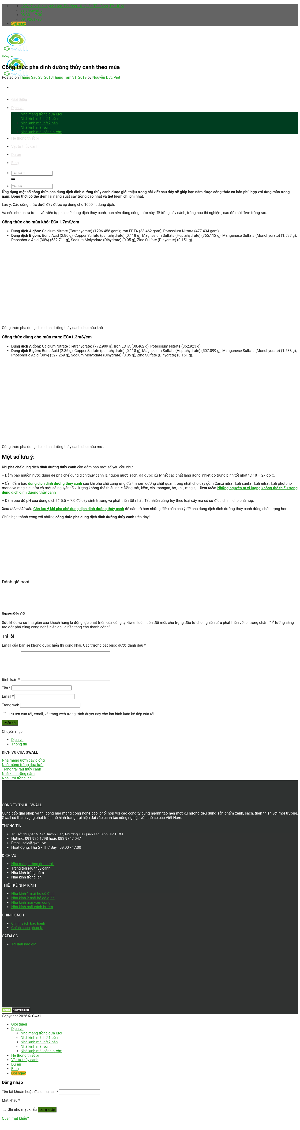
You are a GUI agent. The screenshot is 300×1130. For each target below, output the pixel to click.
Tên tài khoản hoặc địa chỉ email (30, 1097)
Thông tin (7, 56)
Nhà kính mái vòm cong (30, 908)
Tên (6, 693)
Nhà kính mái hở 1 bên (39, 1043)
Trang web (10, 710)
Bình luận (11, 685)
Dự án (16, 1070)
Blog (15, 1074)
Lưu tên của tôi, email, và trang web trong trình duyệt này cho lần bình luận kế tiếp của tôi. (81, 719)
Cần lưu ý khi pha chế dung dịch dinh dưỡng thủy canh (78, 509)
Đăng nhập (47, 1115)
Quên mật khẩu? (15, 1124)
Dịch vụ (17, 745)
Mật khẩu (11, 1106)
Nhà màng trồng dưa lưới (32, 869)
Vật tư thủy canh (24, 1065)
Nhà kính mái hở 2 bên (39, 1047)
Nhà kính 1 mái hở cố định (33, 899)
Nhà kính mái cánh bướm (32, 912)
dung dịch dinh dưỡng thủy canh (55, 483)
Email (8, 702)
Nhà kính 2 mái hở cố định (33, 903)
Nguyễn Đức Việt (106, 77)
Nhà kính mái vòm (36, 1052)
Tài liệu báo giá (23, 950)
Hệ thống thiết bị (25, 1061)
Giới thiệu (19, 1030)
